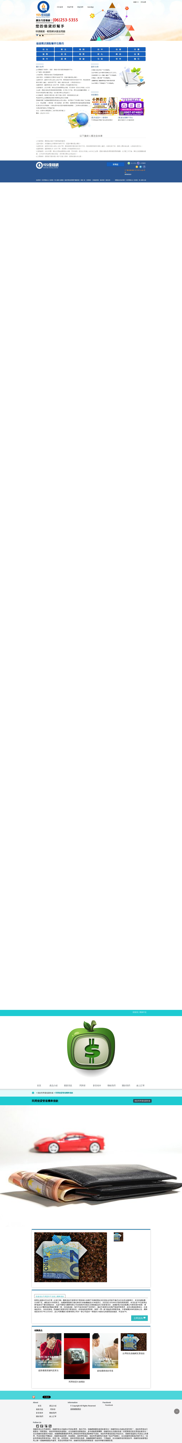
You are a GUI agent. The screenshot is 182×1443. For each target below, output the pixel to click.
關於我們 (39, 1416)
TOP (176, 1411)
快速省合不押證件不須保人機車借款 (50, 1296)
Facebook (109, 1405)
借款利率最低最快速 (45, 1093)
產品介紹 (52, 1406)
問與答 (52, 1409)
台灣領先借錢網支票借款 (133, 1353)
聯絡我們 (52, 1413)
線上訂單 (52, 1416)
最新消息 (39, 1409)
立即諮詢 (138, 1318)
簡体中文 (143, 1012)
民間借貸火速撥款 (77, 1382)
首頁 (33, 1093)
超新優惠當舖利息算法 (48, 1370)
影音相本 (39, 1413)
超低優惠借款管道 (105, 1371)
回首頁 (135, 1012)
